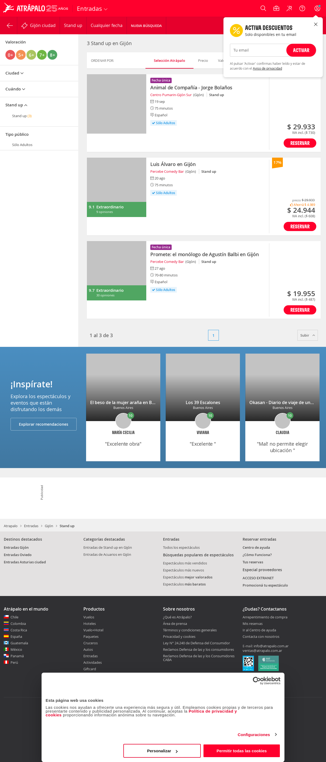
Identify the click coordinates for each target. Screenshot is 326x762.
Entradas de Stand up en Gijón (107, 547)
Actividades (92, 662)
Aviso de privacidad (267, 68)
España (16, 636)
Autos (88, 649)
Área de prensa (175, 623)
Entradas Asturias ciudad (25, 562)
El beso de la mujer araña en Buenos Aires (133, 402)
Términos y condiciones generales (190, 630)
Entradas (31, 525)
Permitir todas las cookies (241, 751)
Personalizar (162, 751)
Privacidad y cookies (179, 636)
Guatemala (19, 643)
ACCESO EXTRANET (258, 577)
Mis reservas (253, 624)
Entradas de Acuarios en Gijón (107, 554)
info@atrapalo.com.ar (271, 646)
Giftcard (89, 668)
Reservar (300, 143)
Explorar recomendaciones (43, 424)
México (16, 649)
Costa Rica (19, 630)
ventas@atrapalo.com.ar (262, 650)
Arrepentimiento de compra (265, 617)
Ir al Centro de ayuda (259, 630)
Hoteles (89, 623)
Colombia (18, 623)
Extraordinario (109, 207)
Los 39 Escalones (203, 402)
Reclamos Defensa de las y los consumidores (198, 649)
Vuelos (88, 617)
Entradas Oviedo (18, 554)
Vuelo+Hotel (93, 630)
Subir (307, 335)
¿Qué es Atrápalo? (177, 617)
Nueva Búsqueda (146, 25)
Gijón (49, 525)
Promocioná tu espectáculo (265, 585)
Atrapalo (11, 525)
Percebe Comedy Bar (167, 171)
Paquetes (91, 636)
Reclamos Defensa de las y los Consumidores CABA (199, 657)
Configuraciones (254, 734)
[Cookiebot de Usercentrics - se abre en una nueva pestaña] (256, 681)
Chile (14, 617)
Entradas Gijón (16, 547)
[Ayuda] (302, 8)
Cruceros (90, 643)
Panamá (17, 655)
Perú (14, 662)
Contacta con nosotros (261, 637)
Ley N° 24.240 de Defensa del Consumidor (196, 643)
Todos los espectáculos (181, 547)
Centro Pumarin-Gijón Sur (171, 94)
